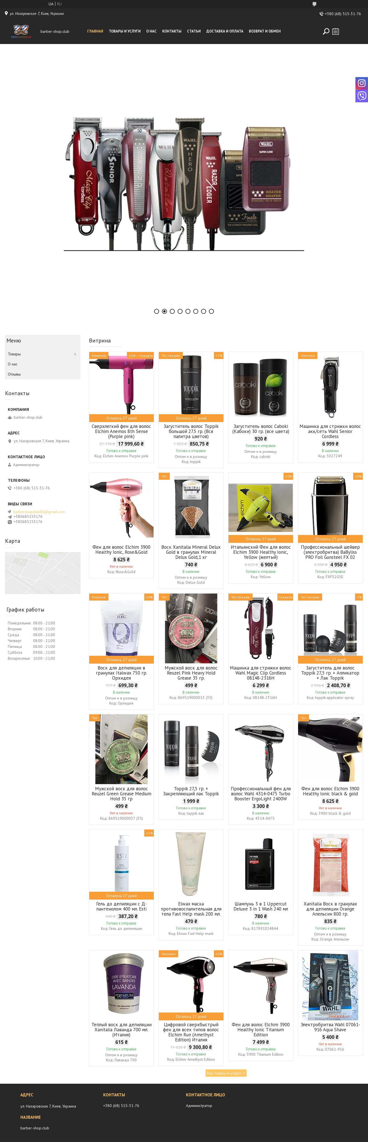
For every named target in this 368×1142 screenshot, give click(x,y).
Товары (14, 353)
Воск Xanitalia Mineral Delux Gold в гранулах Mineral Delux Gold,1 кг (191, 552)
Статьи (194, 31)
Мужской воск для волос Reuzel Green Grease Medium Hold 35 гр (121, 793)
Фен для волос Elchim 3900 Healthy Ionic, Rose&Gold (121, 550)
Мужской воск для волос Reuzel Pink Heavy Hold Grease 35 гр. (191, 672)
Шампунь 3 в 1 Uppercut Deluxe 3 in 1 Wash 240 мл (260, 906)
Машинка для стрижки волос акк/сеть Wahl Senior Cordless (330, 431)
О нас (151, 31)
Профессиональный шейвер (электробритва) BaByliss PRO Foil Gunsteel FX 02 (330, 552)
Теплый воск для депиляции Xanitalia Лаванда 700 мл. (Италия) (121, 1029)
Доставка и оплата (224, 31)
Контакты (171, 31)
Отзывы (14, 374)
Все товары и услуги (224, 1073)
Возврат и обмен (265, 31)
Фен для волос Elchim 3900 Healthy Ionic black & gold (330, 791)
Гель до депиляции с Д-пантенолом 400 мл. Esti (121, 906)
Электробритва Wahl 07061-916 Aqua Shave (330, 1027)
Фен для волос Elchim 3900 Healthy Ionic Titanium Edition (261, 1029)
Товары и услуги (125, 31)
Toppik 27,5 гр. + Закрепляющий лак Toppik (191, 791)
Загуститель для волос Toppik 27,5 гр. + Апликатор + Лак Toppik (330, 672)
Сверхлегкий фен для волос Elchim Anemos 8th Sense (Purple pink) (121, 431)
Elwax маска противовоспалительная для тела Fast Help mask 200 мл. (191, 908)
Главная (95, 31)
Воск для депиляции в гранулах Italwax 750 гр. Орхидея (121, 672)
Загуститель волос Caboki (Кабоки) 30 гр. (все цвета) (260, 429)
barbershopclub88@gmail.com (39, 511)
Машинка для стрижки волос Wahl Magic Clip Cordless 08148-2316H (260, 672)
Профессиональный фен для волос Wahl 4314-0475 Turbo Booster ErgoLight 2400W (261, 793)
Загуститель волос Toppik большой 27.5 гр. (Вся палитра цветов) (191, 431)
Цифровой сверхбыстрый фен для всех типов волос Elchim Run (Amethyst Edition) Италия (191, 1032)
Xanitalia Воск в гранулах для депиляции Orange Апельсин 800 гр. (330, 908)
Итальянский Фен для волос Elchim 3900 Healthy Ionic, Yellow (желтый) (261, 552)
